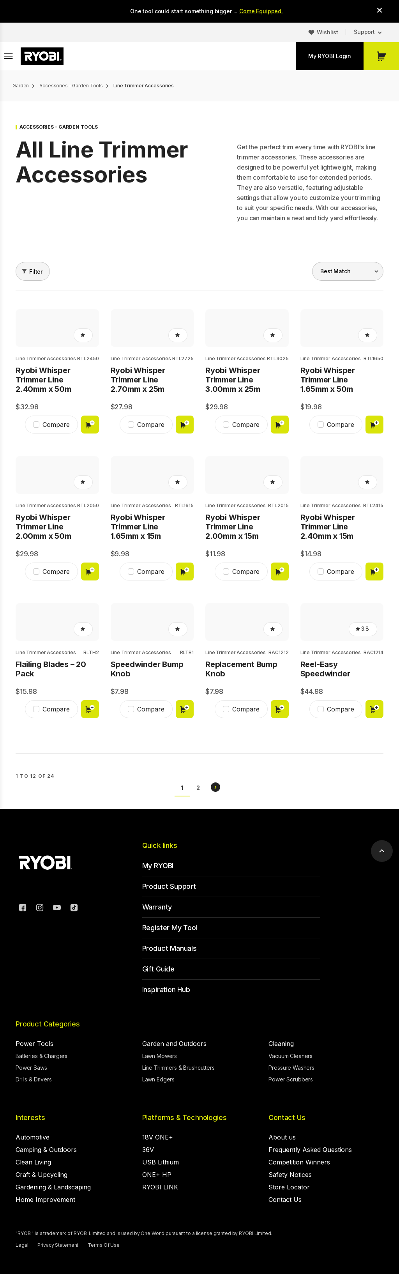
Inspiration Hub (166, 990)
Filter (35, 271)
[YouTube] (57, 909)
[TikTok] (74, 909)
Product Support (169, 886)
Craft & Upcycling (41, 1174)
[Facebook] (22, 909)
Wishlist (327, 32)
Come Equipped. (261, 11)
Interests (30, 1117)
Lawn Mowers (159, 1056)
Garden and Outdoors (174, 1044)
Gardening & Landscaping (53, 1187)
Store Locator (289, 1187)
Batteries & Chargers (41, 1056)
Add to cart (90, 425)
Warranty (157, 907)
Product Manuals (169, 948)
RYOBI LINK (160, 1187)
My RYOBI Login (329, 56)
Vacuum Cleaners (290, 1056)
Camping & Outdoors (46, 1150)
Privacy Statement (57, 1245)
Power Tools (34, 1044)
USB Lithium (160, 1162)
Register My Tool (170, 928)
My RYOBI (158, 866)
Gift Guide (158, 969)
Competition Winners (299, 1162)
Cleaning (281, 1044)
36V (148, 1150)
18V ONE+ (157, 1137)
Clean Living (33, 1162)
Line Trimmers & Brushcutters (178, 1067)
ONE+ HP (156, 1174)
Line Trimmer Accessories (46, 358)
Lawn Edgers (158, 1079)
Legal (22, 1245)
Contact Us (286, 1117)
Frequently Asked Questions (310, 1150)
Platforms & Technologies (184, 1117)
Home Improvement (45, 1199)
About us (282, 1137)
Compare (56, 424)
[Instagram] (40, 909)
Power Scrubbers (290, 1079)
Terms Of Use (104, 1245)
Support (364, 31)
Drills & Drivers (34, 1079)
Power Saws (31, 1067)
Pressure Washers (291, 1067)
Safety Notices (290, 1174)
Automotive (32, 1137)
